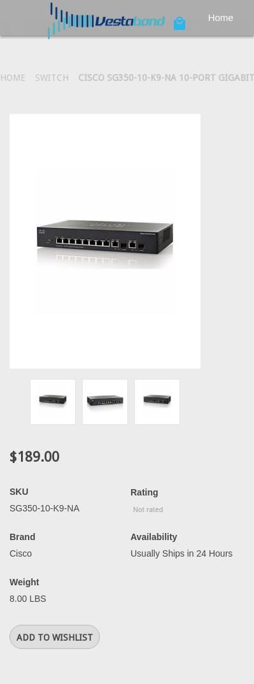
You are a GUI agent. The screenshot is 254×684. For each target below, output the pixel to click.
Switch (52, 78)
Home (221, 17)
